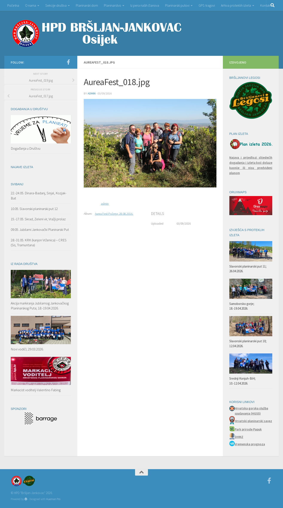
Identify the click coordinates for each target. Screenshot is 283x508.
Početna (13, 5)
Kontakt (265, 5)
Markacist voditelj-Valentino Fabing (36, 390)
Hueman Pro (53, 499)
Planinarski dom (87, 5)
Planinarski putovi (177, 5)
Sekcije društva (56, 5)
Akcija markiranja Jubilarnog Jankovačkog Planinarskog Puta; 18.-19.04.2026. (40, 306)
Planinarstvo (112, 5)
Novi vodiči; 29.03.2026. (27, 349)
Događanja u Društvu (25, 148)
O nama (30, 5)
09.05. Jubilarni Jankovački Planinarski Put (40, 229)
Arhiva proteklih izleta (236, 5)
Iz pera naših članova (144, 5)
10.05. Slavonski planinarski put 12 (34, 208)
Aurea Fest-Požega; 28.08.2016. (114, 214)
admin (92, 93)
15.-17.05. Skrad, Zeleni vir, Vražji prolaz (38, 219)
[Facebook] (68, 62)
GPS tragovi (207, 5)
